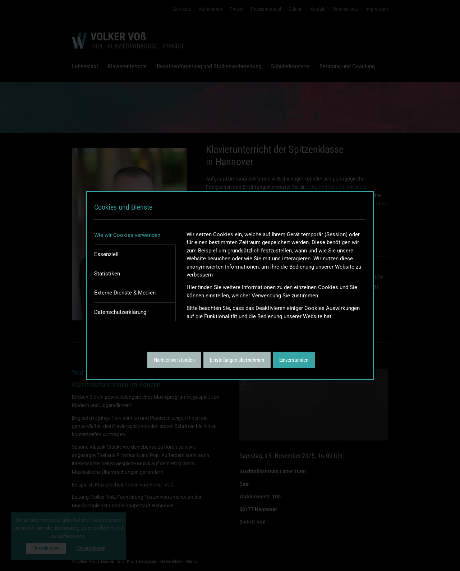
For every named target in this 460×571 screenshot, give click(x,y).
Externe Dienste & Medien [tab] (125, 292)
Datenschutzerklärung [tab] (120, 312)
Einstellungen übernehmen (237, 360)
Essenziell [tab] (106, 254)
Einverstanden (293, 360)
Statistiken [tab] (107, 273)
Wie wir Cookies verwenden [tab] (127, 235)
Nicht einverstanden (174, 360)
